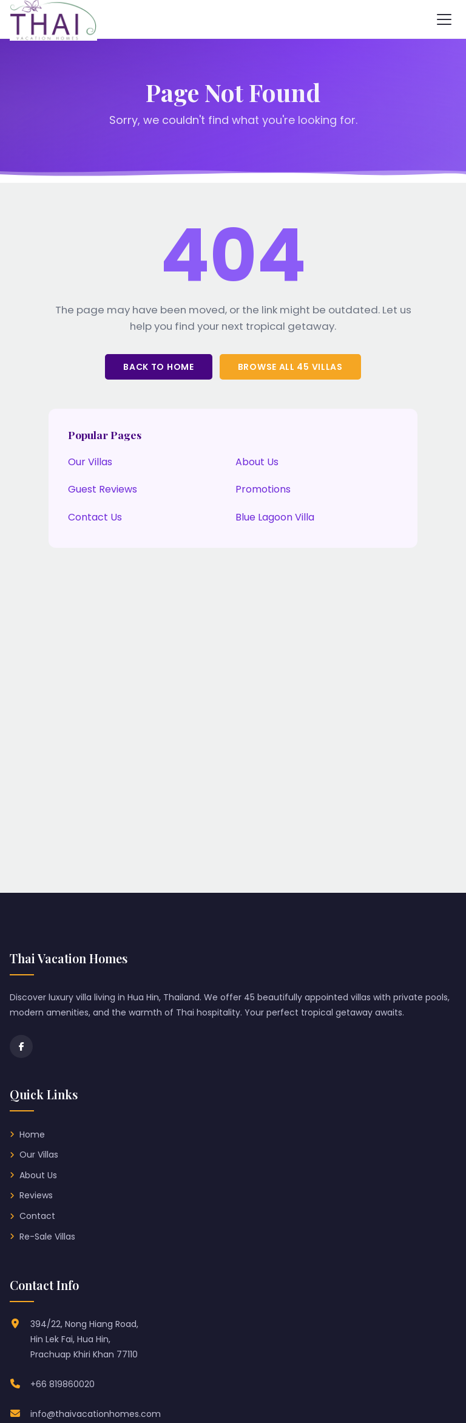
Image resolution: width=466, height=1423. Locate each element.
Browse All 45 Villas (290, 367)
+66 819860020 (62, 1384)
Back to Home (158, 367)
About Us (257, 462)
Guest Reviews (102, 489)
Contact (37, 1216)
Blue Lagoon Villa (274, 517)
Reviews (36, 1195)
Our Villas (90, 462)
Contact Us (95, 517)
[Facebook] (21, 1046)
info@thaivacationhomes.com (95, 1414)
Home (32, 1134)
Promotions (263, 489)
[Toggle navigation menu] (444, 19)
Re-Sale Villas (47, 1236)
